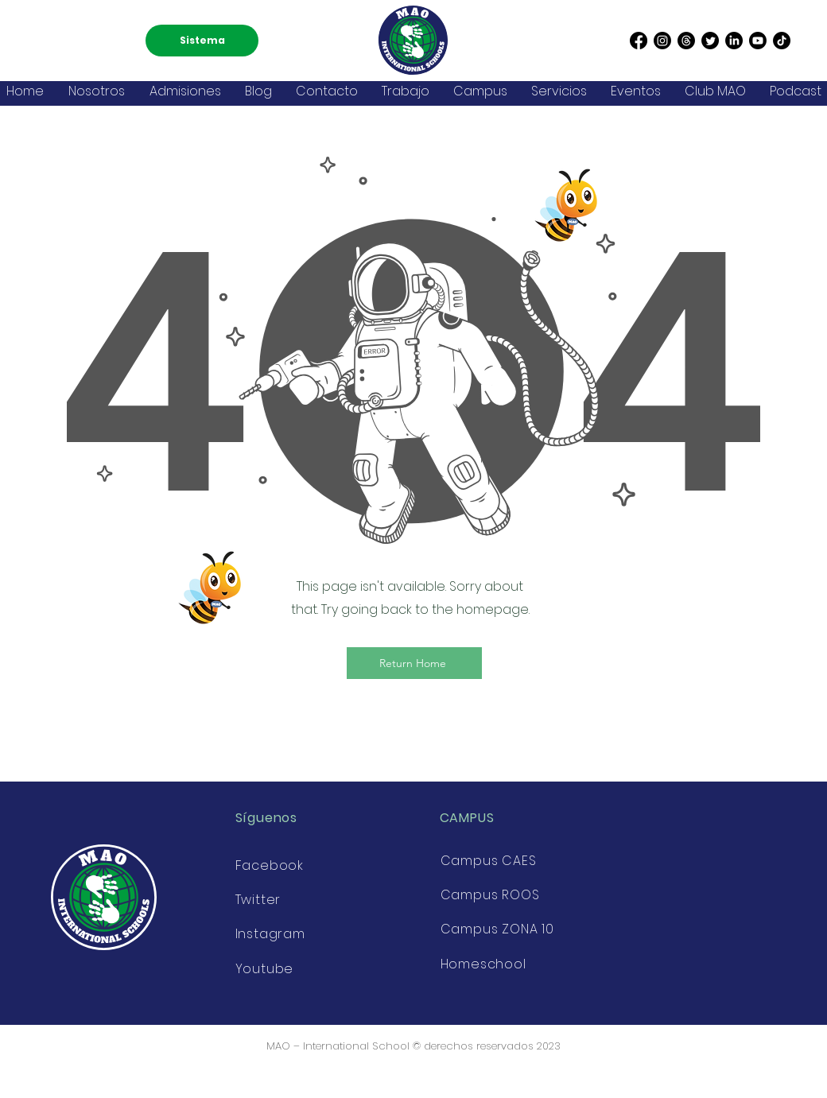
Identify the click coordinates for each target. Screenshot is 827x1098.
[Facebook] (638, 40)
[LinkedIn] (734, 40)
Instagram (270, 934)
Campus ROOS (490, 895)
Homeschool (483, 964)
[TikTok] (781, 40)
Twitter (258, 899)
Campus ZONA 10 (497, 929)
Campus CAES (489, 861)
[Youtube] (758, 40)
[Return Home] (414, 663)
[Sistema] (202, 40)
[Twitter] (710, 40)
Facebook (269, 865)
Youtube (264, 969)
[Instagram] (662, 40)
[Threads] (686, 40)
